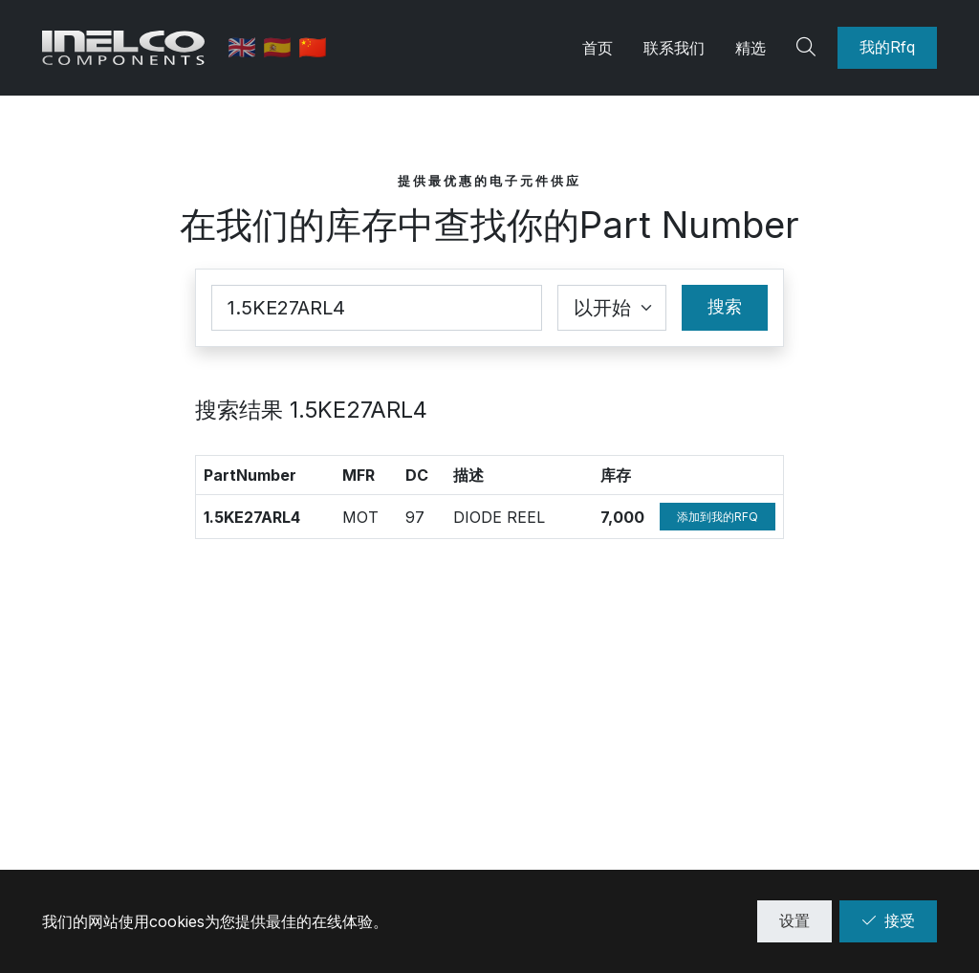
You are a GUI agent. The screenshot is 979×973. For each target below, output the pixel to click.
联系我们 (674, 47)
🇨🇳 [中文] (312, 47)
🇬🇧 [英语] (245, 47)
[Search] (809, 48)
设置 (794, 920)
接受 (888, 920)
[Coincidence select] (611, 308)
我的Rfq (887, 46)
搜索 (724, 306)
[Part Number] (376, 308)
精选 (750, 47)
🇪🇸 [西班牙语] (280, 47)
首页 (597, 47)
